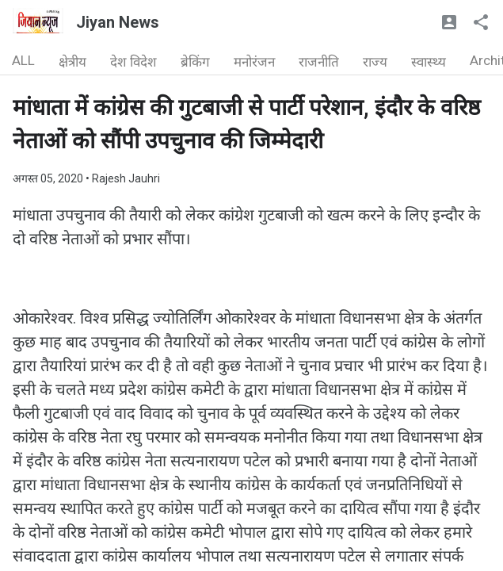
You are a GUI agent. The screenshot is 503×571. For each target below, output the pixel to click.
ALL (23, 60)
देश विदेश (133, 62)
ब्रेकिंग (195, 62)
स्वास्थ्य (428, 62)
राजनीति (319, 62)
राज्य (375, 62)
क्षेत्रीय (72, 62)
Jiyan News (117, 22)
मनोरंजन (254, 62)
